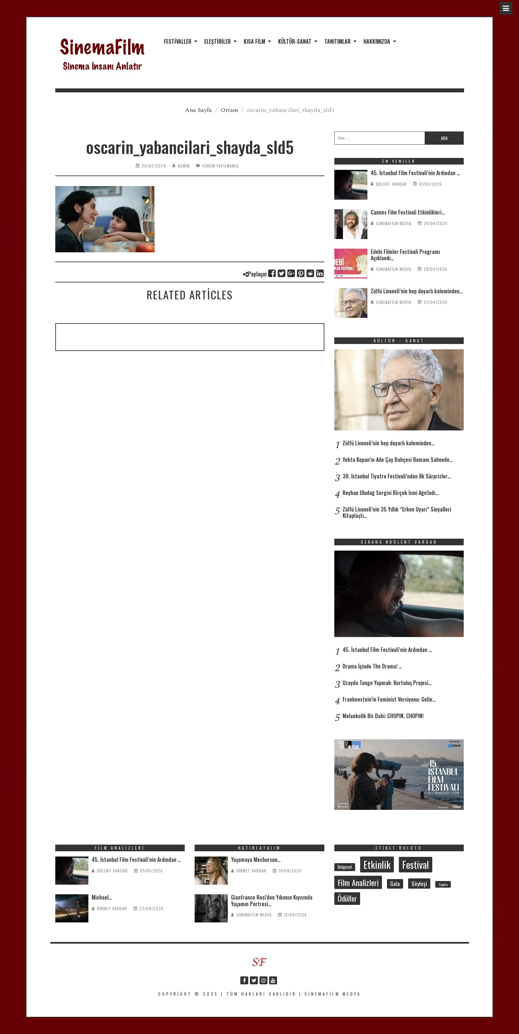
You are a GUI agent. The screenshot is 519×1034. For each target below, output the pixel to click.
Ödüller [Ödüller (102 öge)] (347, 898)
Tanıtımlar (337, 41)
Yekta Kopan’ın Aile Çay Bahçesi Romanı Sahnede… (398, 460)
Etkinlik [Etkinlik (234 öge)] (377, 864)
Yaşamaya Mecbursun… (256, 859)
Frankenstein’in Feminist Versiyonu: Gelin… (389, 699)
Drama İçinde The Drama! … (372, 666)
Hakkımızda (376, 41)
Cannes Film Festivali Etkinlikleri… (408, 212)
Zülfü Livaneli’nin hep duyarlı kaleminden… (417, 291)
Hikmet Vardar (112, 908)
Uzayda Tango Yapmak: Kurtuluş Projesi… (387, 683)
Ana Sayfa (198, 110)
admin (184, 166)
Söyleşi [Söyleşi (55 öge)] (419, 883)
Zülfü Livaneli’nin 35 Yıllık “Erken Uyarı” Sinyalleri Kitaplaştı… (397, 512)
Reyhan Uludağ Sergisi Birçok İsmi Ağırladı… (391, 493)
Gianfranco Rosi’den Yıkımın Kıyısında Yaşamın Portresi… (271, 900)
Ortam (229, 110)
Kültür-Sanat (294, 41)
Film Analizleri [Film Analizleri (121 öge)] (358, 882)
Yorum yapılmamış (220, 166)
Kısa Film (254, 41)
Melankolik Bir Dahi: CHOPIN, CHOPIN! (383, 716)
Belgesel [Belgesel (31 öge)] (345, 866)
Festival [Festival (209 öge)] (415, 864)
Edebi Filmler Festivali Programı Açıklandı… (405, 255)
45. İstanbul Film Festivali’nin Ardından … (415, 173)
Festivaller (177, 41)
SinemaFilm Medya (393, 223)
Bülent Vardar (391, 184)
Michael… (102, 897)
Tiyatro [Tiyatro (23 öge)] (443, 884)
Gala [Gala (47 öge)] (395, 884)
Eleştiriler (217, 41)
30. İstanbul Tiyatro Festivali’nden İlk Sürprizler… (397, 476)
